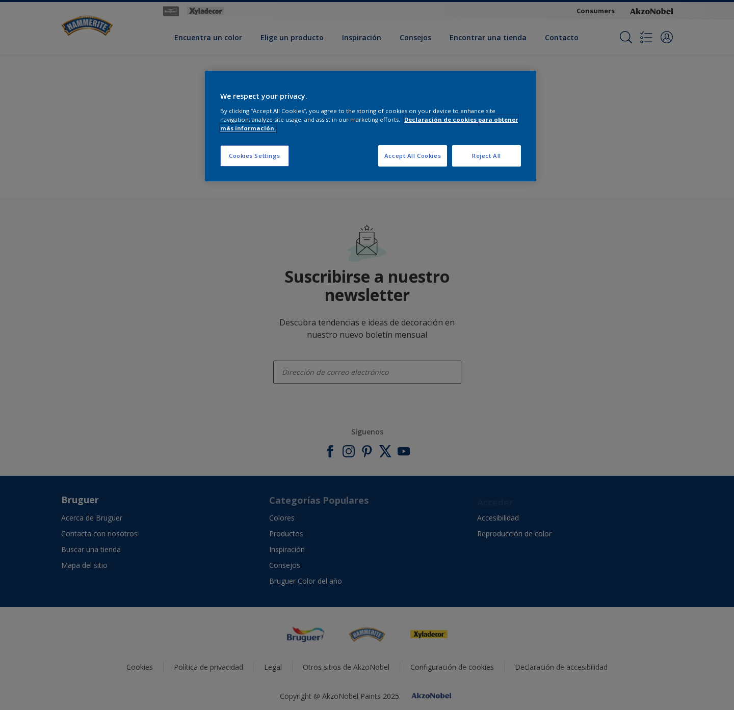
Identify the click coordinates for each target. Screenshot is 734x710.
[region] (370, 126)
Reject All (486, 155)
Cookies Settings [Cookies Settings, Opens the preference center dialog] (254, 155)
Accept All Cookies (412, 155)
